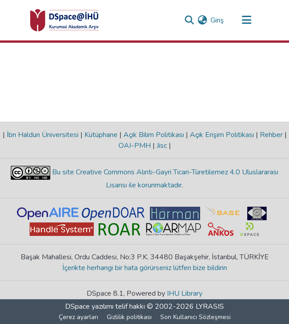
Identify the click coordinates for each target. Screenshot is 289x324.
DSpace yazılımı (89, 306)
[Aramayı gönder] (189, 20)
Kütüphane (101, 135)
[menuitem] (202, 20)
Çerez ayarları (78, 317)
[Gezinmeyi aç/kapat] (246, 20)
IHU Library (184, 293)
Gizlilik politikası (129, 317)
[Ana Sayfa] (64, 20)
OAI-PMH (135, 146)
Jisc (162, 146)
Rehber (271, 135)
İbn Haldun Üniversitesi (42, 135)
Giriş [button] (217, 20)
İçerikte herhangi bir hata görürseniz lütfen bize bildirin (144, 268)
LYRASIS (210, 306)
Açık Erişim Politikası (222, 135)
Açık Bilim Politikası (154, 135)
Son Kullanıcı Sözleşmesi (195, 317)
